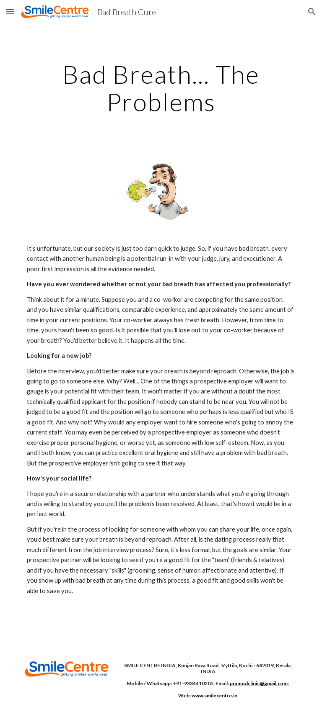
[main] (160, 88)
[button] (10, 11)
